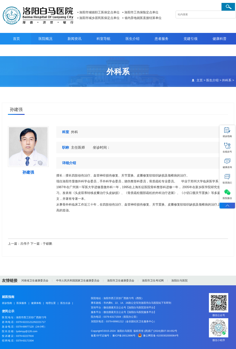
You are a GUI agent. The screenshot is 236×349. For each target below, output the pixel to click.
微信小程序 (218, 340)
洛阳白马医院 (179, 280)
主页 (199, 80)
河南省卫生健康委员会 (34, 280)
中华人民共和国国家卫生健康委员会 (77, 280)
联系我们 (227, 179)
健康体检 (36, 303)
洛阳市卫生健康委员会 (120, 280)
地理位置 (51, 303)
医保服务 (21, 303)
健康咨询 (227, 163)
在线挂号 (227, 148)
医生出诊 (65, 303)
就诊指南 (7, 303)
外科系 (226, 80)
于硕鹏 (47, 243)
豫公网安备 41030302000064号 (161, 335)
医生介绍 (212, 80)
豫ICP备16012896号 (123, 335)
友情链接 (9, 280)
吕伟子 (25, 243)
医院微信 (227, 194)
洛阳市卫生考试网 (153, 280)
